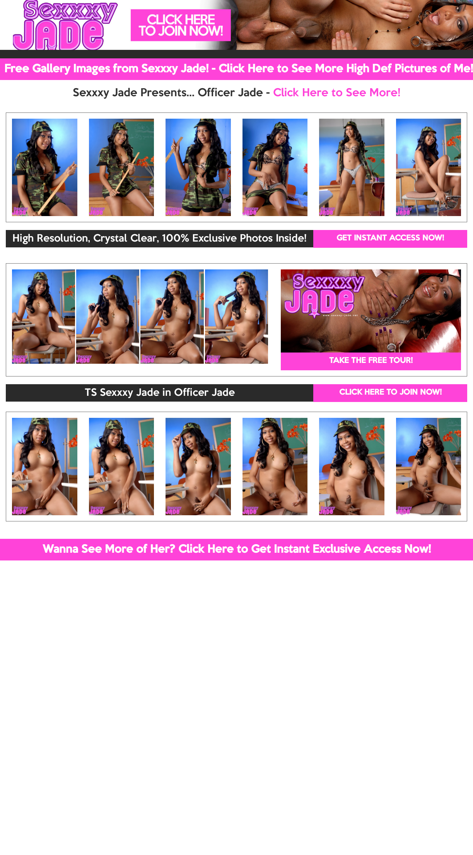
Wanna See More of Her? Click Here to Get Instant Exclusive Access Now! (237, 550)
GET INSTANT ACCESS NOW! (390, 238)
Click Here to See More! (336, 93)
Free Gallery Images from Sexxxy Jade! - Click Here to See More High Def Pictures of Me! (238, 69)
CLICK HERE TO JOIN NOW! (390, 392)
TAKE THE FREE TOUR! (371, 361)
